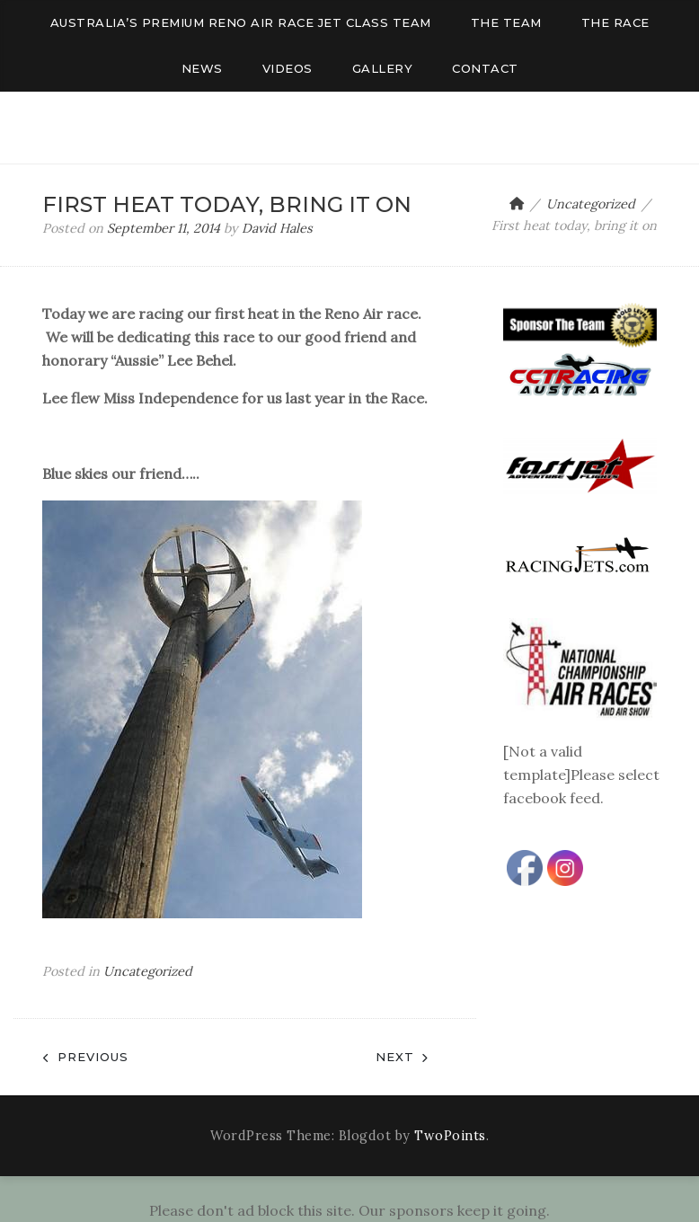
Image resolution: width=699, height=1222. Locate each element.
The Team (506, 22)
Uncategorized (147, 971)
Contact (485, 68)
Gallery (382, 68)
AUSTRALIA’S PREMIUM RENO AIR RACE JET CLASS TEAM (240, 22)
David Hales (277, 228)
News (202, 68)
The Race (615, 22)
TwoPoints (450, 1136)
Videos (287, 68)
